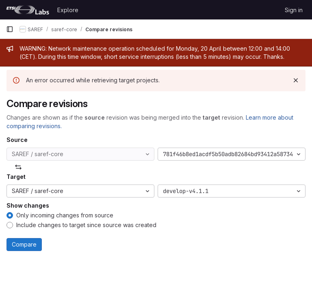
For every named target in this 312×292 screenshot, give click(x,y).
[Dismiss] (296, 80)
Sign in (294, 9)
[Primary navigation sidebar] (9, 29)
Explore (67, 9)
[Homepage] (27, 9)
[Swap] (18, 167)
